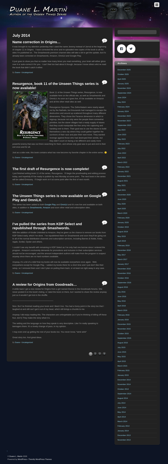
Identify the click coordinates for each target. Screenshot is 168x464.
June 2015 (122, 352)
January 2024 (123, 111)
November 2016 (124, 273)
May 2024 (122, 102)
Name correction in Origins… (36, 42)
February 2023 (124, 144)
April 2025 (122, 79)
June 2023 (122, 134)
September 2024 (124, 93)
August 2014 (123, 398)
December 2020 (124, 195)
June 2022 (122, 153)
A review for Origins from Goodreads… (44, 285)
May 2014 (122, 412)
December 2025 (124, 70)
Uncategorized (27, 72)
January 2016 (123, 320)
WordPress (22, 459)
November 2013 (124, 440)
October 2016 (123, 278)
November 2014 (124, 384)
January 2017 (123, 264)
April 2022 (122, 158)
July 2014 (121, 403)
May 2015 (122, 356)
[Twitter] (132, 49)
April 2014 (122, 417)
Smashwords (36, 207)
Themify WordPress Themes (40, 459)
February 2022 (124, 167)
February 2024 (124, 107)
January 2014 (123, 431)
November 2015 (124, 329)
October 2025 (123, 74)
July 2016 (121, 292)
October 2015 (123, 333)
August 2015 (123, 343)
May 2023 (122, 139)
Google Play (50, 204)
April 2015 (122, 361)
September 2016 (124, 282)
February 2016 (124, 315)
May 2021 (122, 185)
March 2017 (122, 259)
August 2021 (123, 181)
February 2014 (124, 426)
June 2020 (122, 199)
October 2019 (123, 227)
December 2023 (124, 116)
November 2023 (124, 121)
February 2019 (124, 245)
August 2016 (123, 287)
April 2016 (122, 306)
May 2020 (122, 204)
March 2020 (122, 213)
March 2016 (122, 310)
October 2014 (123, 389)
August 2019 (123, 232)
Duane (17, 72)
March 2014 (122, 421)
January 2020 (123, 222)
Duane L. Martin (15, 456)
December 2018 (124, 250)
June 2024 (122, 97)
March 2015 (122, 366)
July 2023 (121, 130)
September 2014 (124, 394)
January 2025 (123, 84)
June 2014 (122, 407)
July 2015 (121, 347)
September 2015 (124, 338)
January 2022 (123, 171)
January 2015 (123, 375)
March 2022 (122, 162)
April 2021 (122, 190)
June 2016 (122, 296)
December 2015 (124, 324)
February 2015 (124, 370)
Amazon (46, 207)
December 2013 (124, 435)
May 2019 (122, 236)
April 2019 (122, 241)
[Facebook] (122, 49)
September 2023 (124, 125)
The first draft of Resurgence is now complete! (50, 169)
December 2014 (124, 380)
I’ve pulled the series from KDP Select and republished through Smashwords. (47, 226)
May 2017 (122, 255)
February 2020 (124, 218)
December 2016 (124, 269)
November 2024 (124, 88)
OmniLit (63, 204)
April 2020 (122, 208)
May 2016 (122, 301)
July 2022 (121, 148)
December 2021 (124, 176)
